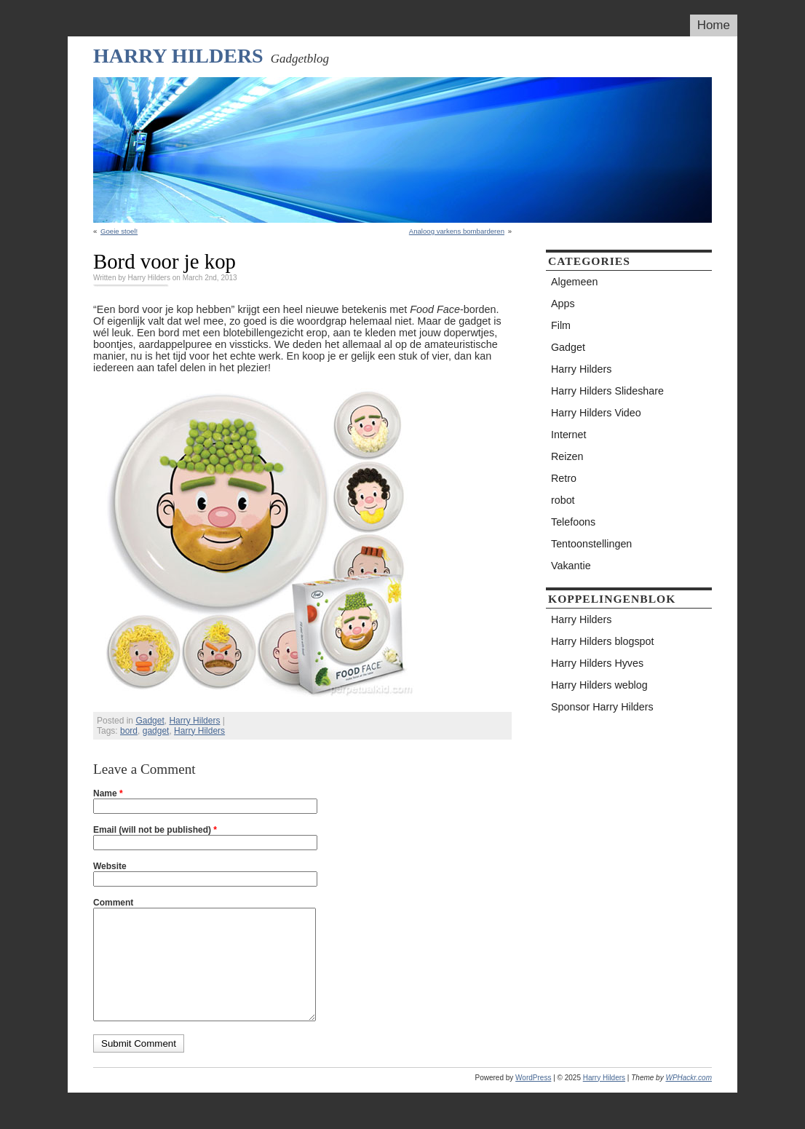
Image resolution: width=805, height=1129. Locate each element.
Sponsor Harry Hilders (602, 707)
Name (108, 793)
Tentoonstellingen (591, 544)
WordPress (533, 1100)
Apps (563, 303)
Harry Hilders (178, 55)
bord (129, 731)
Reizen (567, 456)
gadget (156, 731)
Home (713, 25)
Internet (568, 434)
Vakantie (571, 565)
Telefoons (573, 522)
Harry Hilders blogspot (602, 641)
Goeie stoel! (119, 231)
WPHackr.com (688, 1100)
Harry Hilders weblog (599, 685)
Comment (113, 903)
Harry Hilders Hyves (597, 663)
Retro (563, 478)
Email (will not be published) (155, 830)
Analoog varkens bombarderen (456, 231)
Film (561, 325)
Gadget (149, 721)
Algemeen (574, 282)
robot (563, 500)
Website (110, 866)
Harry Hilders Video (596, 413)
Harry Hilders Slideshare (607, 391)
